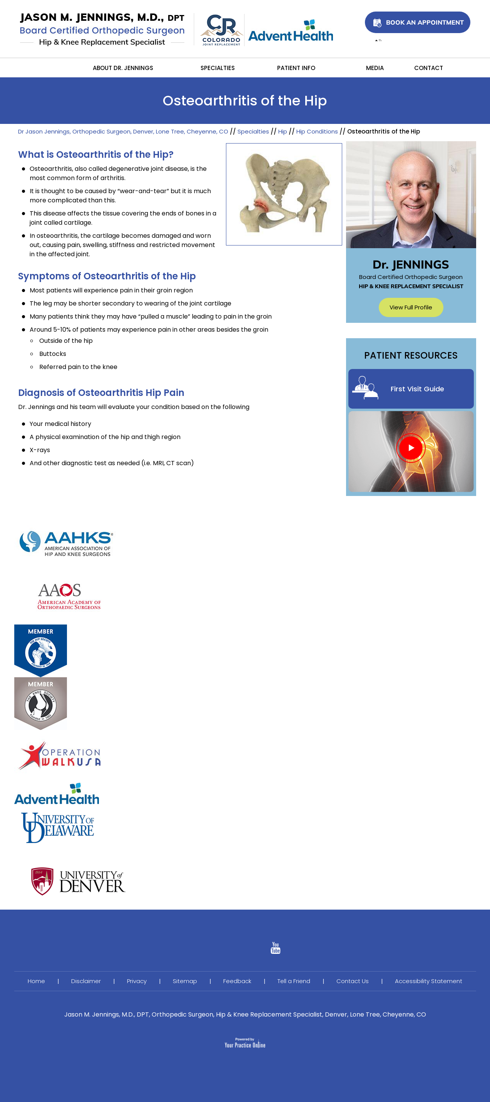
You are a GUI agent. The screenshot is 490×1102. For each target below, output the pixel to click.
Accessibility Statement (428, 981)
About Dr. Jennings (123, 68)
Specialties (218, 68)
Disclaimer (86, 981)
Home (58, 67)
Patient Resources (411, 356)
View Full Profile (411, 307)
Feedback (237, 981)
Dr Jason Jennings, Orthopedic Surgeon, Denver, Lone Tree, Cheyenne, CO (123, 131)
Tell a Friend (294, 981)
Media (375, 68)
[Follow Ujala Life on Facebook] (214, 950)
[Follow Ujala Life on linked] (275, 950)
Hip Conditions (317, 131)
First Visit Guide (417, 389)
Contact (428, 68)
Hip (282, 131)
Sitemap (185, 981)
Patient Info (296, 68)
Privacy (137, 981)
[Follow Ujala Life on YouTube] (245, 950)
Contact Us (352, 981)
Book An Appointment (425, 22)
